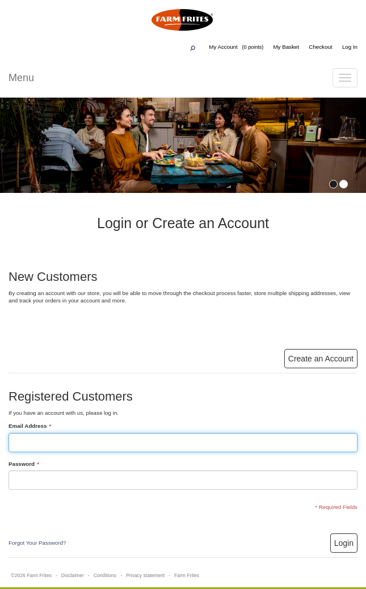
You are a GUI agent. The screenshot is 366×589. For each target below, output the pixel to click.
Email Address (28, 426)
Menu (21, 77)
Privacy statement (145, 575)
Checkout (320, 47)
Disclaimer (72, 575)
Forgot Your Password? (37, 543)
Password (22, 464)
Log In (349, 47)
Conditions (105, 575)
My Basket (286, 47)
